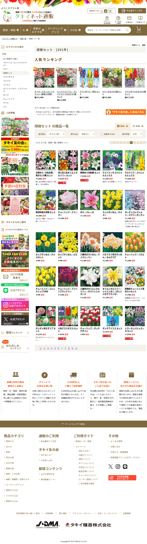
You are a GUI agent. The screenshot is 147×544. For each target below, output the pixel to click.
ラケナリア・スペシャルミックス (134, 173)
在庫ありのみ (108, 134)
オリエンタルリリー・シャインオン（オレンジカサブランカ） (112, 291)
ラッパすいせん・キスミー (112, 213)
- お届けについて (84, 455)
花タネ (9, 446)
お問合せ (129, 22)
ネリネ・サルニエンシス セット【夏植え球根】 (44, 92)
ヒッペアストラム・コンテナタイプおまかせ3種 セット (67, 94)
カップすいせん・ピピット (67, 255)
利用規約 (49, 513)
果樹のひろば (12, 501)
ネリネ (6, 102)
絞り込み (74, 134)
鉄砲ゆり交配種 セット (90, 172)
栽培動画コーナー (48, 479)
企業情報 (127, 513)
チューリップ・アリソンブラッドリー (67, 290)
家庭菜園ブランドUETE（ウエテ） (125, 457)
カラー (6, 69)
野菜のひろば (12, 490)
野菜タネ (10, 441)
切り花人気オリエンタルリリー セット (67, 173)
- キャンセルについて (86, 475)
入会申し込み (47, 460)
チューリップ (8, 99)
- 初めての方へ (83, 451)
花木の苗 (10, 462)
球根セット (7, 73)
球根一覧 (23, 39)
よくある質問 (116, 441)
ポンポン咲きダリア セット (46, 329)
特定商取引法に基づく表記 (28, 513)
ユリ (5, 106)
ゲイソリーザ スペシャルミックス (112, 173)
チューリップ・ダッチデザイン (90, 329)
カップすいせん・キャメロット (45, 255)
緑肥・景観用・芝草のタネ (17, 479)
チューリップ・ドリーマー (67, 213)
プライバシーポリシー (82, 513)
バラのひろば (12, 495)
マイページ (80, 446)
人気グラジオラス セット (68, 329)
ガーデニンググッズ (15, 484)
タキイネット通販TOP (9, 39)
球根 (4, 54)
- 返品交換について (85, 471)
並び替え (42, 134)
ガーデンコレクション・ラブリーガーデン (134, 213)
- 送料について (83, 459)
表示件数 (125, 134)
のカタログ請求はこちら (16, 229)
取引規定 (63, 513)
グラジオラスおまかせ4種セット (135, 92)
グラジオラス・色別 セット (90, 92)
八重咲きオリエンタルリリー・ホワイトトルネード (90, 291)
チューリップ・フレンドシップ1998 (45, 290)
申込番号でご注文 (48, 441)
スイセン (6, 84)
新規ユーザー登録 (83, 441)
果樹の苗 (10, 468)
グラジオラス (8, 76)
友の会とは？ (47, 454)
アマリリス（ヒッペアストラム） (15, 63)
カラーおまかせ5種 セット (112, 92)
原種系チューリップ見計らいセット (134, 290)
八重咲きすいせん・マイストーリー (90, 255)
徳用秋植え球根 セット (46, 212)
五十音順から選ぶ (10, 58)
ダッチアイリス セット (112, 328)
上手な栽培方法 (47, 474)
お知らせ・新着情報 (119, 452)
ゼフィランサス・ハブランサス (15, 89)
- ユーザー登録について (87, 479)
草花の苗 (10, 457)
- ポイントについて (85, 463)
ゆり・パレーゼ (87, 212)
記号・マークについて (107, 513)
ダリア (6, 95)
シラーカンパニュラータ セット (134, 329)
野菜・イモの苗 (13, 473)
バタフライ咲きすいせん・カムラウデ (112, 255)
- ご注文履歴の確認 (85, 483)
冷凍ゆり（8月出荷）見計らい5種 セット (45, 173)
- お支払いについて (85, 467)
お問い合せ (115, 446)
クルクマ (6, 80)
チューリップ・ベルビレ (134, 255)
